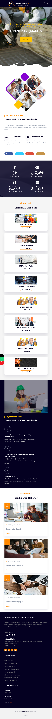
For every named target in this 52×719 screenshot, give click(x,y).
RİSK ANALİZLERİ (26, 290)
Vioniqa (26, 717)
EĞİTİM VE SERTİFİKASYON (26, 393)
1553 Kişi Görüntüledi (14, 568)
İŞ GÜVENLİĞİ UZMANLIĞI (26, 351)
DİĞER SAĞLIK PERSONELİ (26, 413)
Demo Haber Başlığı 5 (14, 608)
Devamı (23, 484)
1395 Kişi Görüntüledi (14, 640)
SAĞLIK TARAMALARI (26, 310)
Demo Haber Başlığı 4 (14, 572)
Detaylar (26, 39)
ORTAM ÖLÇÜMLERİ (26, 331)
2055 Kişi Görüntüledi (14, 604)
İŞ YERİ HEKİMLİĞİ (26, 372)
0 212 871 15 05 (9, 670)
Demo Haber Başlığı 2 (14, 645)
